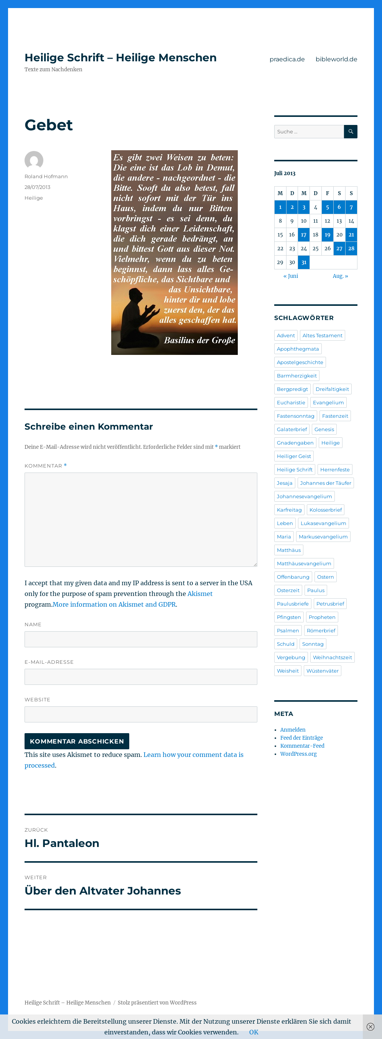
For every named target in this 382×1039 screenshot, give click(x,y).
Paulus (315, 590)
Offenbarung (293, 577)
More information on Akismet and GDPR (114, 604)
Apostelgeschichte (300, 362)
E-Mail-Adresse (49, 662)
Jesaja (285, 483)
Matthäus (289, 550)
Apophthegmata (298, 349)
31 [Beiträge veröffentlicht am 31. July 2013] (303, 262)
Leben (285, 523)
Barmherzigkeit (297, 376)
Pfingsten (289, 617)
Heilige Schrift (295, 469)
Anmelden (293, 730)
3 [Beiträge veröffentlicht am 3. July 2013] (304, 207)
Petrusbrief (330, 604)
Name (33, 624)
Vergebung (291, 657)
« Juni (290, 276)
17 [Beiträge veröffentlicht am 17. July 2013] (303, 234)
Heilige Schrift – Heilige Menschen (121, 57)
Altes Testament (322, 335)
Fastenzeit (335, 416)
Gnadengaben (295, 443)
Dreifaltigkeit (332, 389)
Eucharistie (291, 402)
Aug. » (340, 276)
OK (254, 1032)
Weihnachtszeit (332, 657)
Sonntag (313, 644)
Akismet (200, 593)
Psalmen (288, 630)
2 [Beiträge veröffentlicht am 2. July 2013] (292, 207)
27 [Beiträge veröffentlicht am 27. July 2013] (339, 248)
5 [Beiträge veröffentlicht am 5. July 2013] (327, 207)
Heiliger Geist (294, 456)
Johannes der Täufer (325, 483)
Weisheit (288, 671)
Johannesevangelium (304, 496)
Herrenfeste (335, 469)
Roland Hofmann (46, 176)
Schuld (286, 644)
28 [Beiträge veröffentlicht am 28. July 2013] (351, 248)
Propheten (322, 617)
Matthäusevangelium (304, 563)
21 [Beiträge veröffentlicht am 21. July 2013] (351, 234)
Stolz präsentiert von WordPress (157, 1003)
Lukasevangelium (323, 523)
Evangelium (328, 402)
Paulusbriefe (293, 604)
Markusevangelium (323, 536)
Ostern (325, 577)
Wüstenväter (322, 671)
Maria (284, 536)
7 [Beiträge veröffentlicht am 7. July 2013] (351, 207)
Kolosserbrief (326, 510)
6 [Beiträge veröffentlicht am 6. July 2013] (339, 207)
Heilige (34, 198)
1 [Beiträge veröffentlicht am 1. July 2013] (280, 207)
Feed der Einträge (301, 738)
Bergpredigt (292, 389)
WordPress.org (298, 754)
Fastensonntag (295, 416)
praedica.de (287, 59)
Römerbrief (321, 630)
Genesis (324, 429)
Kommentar (46, 466)
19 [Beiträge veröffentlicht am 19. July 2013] (328, 234)
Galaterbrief (292, 429)
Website (38, 699)
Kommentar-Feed (302, 746)
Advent (286, 335)
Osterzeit (288, 590)
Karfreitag (289, 510)
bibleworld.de (336, 59)
